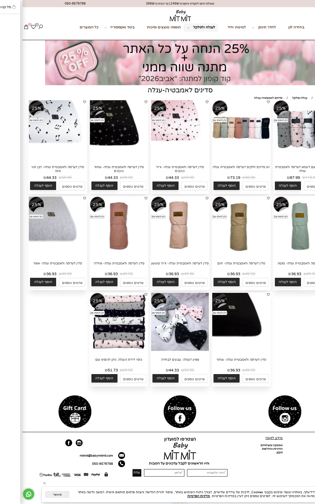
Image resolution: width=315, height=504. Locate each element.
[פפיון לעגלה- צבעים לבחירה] (158, 350)
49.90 (289, 274)
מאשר (34, 494)
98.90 (228, 178)
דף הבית (307, 445)
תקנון (257, 452)
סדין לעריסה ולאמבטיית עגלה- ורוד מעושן (157, 263)
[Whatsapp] (6, 494)
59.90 (167, 178)
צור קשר (305, 35)
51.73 (90, 370)
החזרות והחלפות (249, 449)
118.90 (289, 178)
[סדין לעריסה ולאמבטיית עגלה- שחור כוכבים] (96, 157)
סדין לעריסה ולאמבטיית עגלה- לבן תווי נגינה (35, 169)
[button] (265, 185)
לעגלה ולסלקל (179, 28)
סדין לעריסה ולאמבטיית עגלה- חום (219, 263)
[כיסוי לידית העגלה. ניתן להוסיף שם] (96, 350)
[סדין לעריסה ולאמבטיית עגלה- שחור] (219, 350)
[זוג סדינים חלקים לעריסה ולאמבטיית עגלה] (219, 157)
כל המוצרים (66, 27)
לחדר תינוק (241, 28)
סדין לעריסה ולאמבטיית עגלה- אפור (35, 263)
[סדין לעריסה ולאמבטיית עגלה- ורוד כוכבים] (158, 157)
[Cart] (3, 28)
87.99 (272, 177)
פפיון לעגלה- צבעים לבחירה (157, 360)
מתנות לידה (303, 27)
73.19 (213, 177)
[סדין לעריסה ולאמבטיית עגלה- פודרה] (96, 254)
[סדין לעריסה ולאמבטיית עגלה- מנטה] (280, 254)
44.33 (151, 177)
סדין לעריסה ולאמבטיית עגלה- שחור (219, 360)
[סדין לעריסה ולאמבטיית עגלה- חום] (219, 254)
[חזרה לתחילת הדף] (308, 499)
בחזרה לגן (274, 27)
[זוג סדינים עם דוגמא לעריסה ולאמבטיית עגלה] (280, 157)
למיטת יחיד (214, 27)
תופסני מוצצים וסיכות (141, 27)
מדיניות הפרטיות (176, 496)
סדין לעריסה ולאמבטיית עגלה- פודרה (96, 263)
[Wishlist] (10, 28)
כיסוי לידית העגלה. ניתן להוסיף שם (96, 360)
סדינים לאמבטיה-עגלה (157, 90)
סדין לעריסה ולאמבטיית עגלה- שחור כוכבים (96, 169)
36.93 (274, 274)
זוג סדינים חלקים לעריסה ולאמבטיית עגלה (218, 167)
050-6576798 (80, 464)
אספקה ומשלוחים (249, 445)
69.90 (105, 370)
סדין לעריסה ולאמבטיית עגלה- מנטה (280, 263)
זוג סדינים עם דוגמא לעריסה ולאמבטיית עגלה (280, 169)
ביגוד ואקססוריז (97, 28)
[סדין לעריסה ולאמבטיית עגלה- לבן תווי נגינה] (35, 157)
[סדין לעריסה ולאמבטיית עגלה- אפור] (35, 254)
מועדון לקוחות (304, 460)
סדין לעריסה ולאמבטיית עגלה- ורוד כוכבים (157, 169)
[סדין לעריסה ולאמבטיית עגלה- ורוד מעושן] (158, 254)
